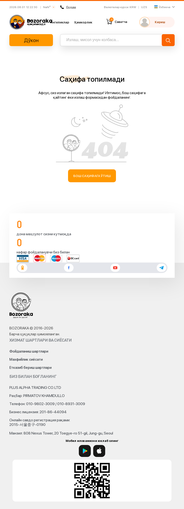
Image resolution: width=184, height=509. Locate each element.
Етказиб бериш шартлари (30, 367)
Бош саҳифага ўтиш (92, 176)
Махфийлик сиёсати (26, 359)
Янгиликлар (59, 22)
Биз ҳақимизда (36, 22)
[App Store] (99, 451)
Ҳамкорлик (83, 22)
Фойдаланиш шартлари (28, 351)
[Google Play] (85, 451)
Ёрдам (68, 7)
